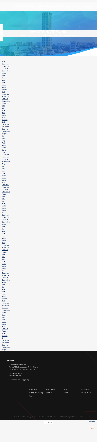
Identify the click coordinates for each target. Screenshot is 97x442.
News (66, 407)
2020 (3, 222)
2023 (3, 126)
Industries (28, 6)
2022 (3, 158)
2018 (3, 283)
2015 (3, 342)
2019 (3, 254)
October (5, 70)
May (3, 82)
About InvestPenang (72, 6)
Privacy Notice (86, 410)
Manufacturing (51, 407)
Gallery (66, 410)
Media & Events (57, 6)
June (3, 80)
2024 (3, 94)
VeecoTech (79, 434)
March (4, 87)
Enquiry (92, 426)
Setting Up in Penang (42, 6)
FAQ (30, 413)
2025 (3, 62)
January (5, 92)
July (3, 77)
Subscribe (92, 418)
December (5, 65)
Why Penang (18, 6)
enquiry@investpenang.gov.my (19, 397)
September (6, 72)
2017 (3, 315)
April (3, 85)
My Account (85, 407)
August (4, 75)
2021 (3, 190)
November (5, 67)
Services (49, 410)
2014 (3, 355)
